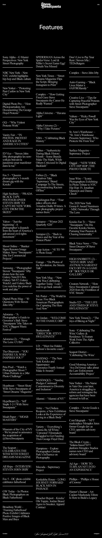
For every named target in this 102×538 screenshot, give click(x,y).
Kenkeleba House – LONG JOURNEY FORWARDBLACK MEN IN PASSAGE (51, 484)
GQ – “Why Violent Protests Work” (14, 124)
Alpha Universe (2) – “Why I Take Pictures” (48, 127)
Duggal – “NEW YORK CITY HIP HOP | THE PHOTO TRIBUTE (82, 166)
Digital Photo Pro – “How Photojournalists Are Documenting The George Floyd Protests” (17, 108)
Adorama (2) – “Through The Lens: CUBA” (16, 340)
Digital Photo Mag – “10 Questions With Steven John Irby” (16, 302)
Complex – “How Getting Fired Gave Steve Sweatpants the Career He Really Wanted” (50, 99)
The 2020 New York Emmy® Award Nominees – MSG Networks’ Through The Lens (84, 207)
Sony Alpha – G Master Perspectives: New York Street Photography (16, 60)
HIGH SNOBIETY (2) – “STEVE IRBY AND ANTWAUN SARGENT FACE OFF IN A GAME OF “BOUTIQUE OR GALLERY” (83, 266)
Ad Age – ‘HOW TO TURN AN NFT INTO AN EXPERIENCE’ (82, 467)
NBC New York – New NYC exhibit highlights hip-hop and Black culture (17, 76)
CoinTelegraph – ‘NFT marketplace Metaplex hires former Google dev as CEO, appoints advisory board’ (84, 426)
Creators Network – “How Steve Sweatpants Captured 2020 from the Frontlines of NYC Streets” (84, 288)
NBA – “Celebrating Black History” (50, 139)
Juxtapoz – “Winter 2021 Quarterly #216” (49, 223)
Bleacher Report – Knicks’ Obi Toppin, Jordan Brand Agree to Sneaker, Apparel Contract (50, 502)
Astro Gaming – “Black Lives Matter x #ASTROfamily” (82, 85)
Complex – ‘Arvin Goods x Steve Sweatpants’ (84, 409)
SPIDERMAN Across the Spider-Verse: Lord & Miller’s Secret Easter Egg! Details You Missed (50, 61)
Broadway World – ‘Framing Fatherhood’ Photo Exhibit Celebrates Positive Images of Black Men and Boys (16, 513)
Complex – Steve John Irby (84, 72)
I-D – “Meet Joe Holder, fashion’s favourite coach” (50, 347)
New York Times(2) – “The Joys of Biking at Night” (84, 319)
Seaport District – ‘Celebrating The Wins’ (82, 353)
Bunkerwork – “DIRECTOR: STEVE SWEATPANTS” (48, 333)
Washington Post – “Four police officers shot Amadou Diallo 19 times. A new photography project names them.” (51, 206)
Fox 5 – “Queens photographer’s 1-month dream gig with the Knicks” (16, 179)
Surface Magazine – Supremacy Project (80, 152)
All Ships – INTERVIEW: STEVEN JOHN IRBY (17, 468)
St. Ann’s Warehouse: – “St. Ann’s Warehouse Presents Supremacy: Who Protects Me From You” (83, 136)
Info (98, 4)
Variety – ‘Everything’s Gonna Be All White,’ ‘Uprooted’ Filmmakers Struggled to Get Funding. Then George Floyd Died (50, 433)
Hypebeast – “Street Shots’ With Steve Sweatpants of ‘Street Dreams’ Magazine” (18, 388)
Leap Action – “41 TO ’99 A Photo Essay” (50, 251)
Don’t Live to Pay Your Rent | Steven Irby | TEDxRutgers (81, 60)
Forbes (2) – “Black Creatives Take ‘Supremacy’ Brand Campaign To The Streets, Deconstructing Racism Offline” (50, 182)
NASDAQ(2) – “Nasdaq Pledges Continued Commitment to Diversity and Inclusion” (50, 384)
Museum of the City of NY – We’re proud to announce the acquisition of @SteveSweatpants (17, 434)
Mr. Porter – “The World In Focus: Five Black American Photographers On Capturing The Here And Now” (51, 302)
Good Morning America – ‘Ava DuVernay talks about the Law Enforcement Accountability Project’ (84, 369)
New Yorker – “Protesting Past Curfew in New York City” (16, 91)
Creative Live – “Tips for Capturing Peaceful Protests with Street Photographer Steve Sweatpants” (84, 102)
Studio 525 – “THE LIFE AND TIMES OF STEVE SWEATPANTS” (83, 305)
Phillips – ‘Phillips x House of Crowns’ (84, 481)
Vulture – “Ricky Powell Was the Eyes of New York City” (83, 119)
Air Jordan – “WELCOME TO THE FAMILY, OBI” (51, 319)
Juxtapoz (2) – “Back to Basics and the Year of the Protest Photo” (50, 237)
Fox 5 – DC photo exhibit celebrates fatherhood (16, 480)
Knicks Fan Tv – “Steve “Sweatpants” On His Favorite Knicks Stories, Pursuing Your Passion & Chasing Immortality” (83, 228)
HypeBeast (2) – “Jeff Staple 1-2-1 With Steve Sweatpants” (15, 404)
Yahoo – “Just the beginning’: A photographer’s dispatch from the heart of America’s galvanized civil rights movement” (18, 229)
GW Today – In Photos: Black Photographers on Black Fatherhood (16, 494)
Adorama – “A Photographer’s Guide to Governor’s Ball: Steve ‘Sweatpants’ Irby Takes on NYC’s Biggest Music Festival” (17, 322)
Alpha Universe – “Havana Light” (51, 114)
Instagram (96, 533)
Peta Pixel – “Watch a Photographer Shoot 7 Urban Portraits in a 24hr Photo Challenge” (16, 371)
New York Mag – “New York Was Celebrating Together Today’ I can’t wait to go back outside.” (49, 282)
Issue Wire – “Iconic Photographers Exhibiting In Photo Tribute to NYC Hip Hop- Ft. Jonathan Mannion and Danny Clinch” (83, 186)
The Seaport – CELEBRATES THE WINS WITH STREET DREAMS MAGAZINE (17, 452)
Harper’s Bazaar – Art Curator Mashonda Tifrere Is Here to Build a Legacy (83, 495)
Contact (5, 533)
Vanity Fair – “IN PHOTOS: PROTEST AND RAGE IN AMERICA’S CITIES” (16, 139)
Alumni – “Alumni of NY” (50, 398)
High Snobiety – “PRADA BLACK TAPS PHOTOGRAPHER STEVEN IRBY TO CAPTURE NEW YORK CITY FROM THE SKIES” (17, 203)
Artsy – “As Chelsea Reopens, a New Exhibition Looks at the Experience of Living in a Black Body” (51, 412)
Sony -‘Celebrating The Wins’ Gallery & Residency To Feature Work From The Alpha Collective (82, 336)
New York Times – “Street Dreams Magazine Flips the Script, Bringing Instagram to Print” (50, 80)
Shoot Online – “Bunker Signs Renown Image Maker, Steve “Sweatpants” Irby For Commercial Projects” (18, 252)
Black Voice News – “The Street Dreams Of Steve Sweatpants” (83, 246)
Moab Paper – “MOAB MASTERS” (15, 418)
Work (4, 4)
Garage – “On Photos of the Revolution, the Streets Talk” (50, 265)
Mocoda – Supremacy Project (48, 468)
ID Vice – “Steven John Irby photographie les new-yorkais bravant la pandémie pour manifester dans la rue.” (17, 159)
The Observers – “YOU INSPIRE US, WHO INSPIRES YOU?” (16, 354)
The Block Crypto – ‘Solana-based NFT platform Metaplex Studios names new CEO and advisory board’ (83, 448)
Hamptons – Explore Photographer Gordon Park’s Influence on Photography (48, 453)
